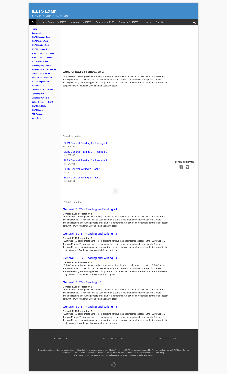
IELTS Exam (44, 11)
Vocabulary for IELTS (81, 22)
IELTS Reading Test (40, 45)
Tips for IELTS (38, 86)
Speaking (160, 22)
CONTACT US (61, 338)
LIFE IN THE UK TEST (165, 338)
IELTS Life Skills (39, 106)
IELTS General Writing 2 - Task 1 (82, 169)
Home (34, 29)
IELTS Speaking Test (41, 37)
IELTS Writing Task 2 (41, 61)
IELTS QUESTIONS (113, 338)
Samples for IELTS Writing (43, 90)
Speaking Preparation (41, 65)
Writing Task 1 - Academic (43, 53)
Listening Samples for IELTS (52, 22)
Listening (147, 22)
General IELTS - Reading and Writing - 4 (90, 258)
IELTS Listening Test (41, 49)
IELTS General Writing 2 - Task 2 (82, 177)
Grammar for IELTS (105, 22)
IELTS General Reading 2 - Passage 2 (85, 151)
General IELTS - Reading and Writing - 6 (90, 306)
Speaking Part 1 (39, 94)
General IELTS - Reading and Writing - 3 (90, 233)
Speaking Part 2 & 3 (40, 98)
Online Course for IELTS (42, 102)
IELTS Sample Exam (40, 82)
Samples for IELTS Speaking (44, 70)
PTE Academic (38, 114)
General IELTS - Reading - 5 (82, 282)
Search (194, 22)
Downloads (37, 33)
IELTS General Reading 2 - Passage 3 (85, 160)
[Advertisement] (129, 47)
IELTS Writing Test (40, 41)
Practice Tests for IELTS (42, 74)
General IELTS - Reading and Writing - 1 (90, 209)
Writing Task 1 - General (42, 57)
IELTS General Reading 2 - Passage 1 (85, 143)
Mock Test (36, 118)
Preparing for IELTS (128, 22)
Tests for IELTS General (42, 78)
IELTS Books (37, 110)
